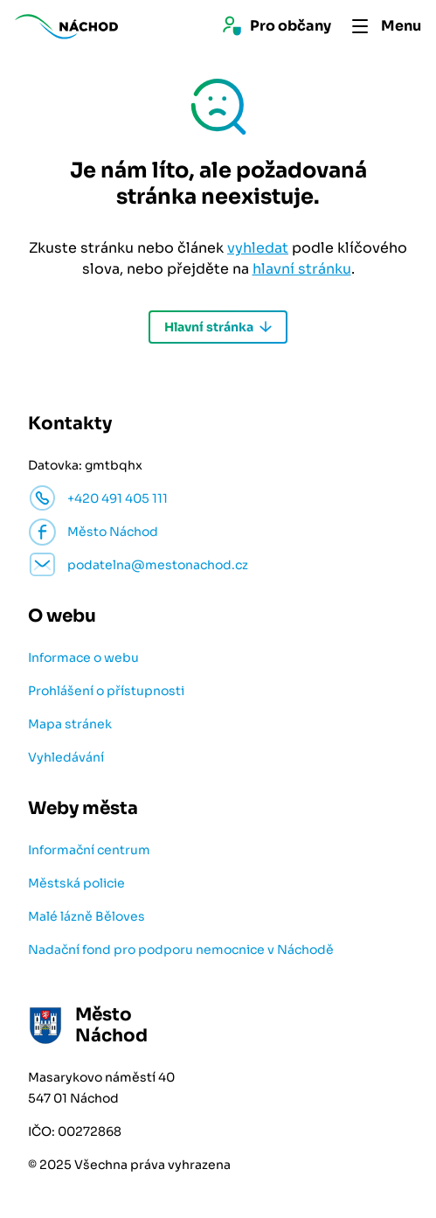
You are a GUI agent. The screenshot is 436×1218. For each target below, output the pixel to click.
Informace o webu (83, 657)
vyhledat (257, 248)
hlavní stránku (302, 269)
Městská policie (76, 883)
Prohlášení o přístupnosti (106, 691)
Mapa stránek (70, 724)
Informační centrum (89, 850)
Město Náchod (112, 531)
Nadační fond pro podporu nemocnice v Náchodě (181, 949)
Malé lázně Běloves (86, 916)
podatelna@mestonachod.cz (157, 565)
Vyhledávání (66, 757)
